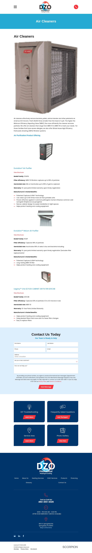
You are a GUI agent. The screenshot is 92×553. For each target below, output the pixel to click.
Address (17, 354)
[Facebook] (23, 537)
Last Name (50, 343)
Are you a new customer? (22, 360)
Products (64, 479)
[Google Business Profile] (15, 537)
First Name (18, 343)
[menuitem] (16, 550)
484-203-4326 (46, 502)
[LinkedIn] (19, 537)
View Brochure (19, 172)
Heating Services (38, 479)
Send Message (46, 387)
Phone (16, 349)
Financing (74, 479)
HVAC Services (52, 479)
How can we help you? (21, 365)
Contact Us (62, 483)
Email (48, 349)
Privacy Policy (43, 381)
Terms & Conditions (55, 381)
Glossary (29, 483)
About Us (25, 479)
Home (16, 479)
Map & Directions (46, 528)
